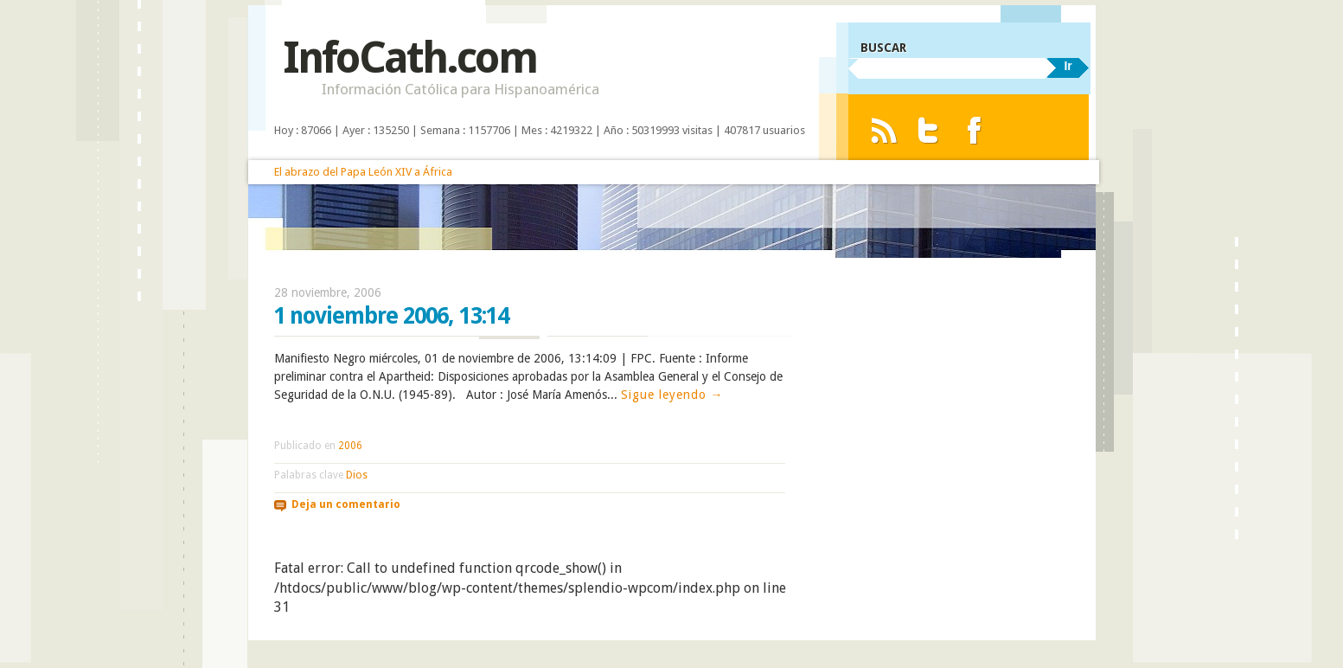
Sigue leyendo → (672, 394)
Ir (1067, 66)
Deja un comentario (345, 504)
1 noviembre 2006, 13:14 (391, 316)
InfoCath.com (409, 57)
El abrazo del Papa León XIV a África (363, 171)
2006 (350, 446)
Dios (357, 475)
